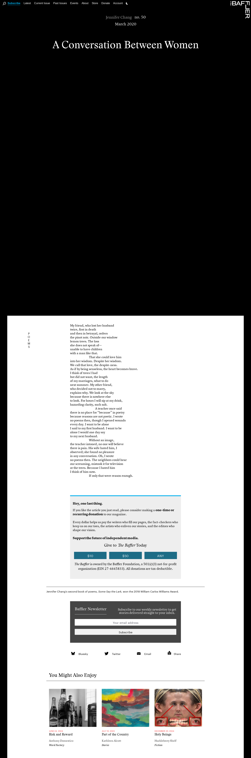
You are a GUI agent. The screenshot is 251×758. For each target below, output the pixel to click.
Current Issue (42, 3)
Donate (105, 3)
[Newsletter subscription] (125, 632)
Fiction (158, 745)
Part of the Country (115, 734)
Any (160, 555)
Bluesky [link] (83, 653)
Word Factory (56, 745)
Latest (27, 3)
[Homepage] (240, 9)
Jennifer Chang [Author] (119, 17)
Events (74, 3)
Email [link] (147, 653)
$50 (125, 555)
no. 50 (140, 17)
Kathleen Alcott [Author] (111, 741)
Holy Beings (163, 734)
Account (118, 3)
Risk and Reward (61, 734)
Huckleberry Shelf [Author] (165, 741)
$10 (90, 555)
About (85, 3)
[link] (73, 653)
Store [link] (95, 3)
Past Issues (60, 3)
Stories (105, 745)
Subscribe (14, 3)
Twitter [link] (116, 653)
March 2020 (125, 24)
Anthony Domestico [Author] (61, 741)
